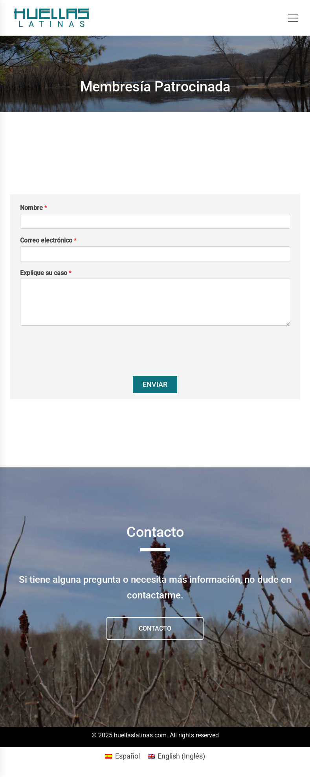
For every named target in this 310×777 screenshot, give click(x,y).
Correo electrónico (48, 240)
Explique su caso (46, 273)
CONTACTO (155, 628)
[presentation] (79, 363)
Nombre (33, 208)
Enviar (155, 384)
